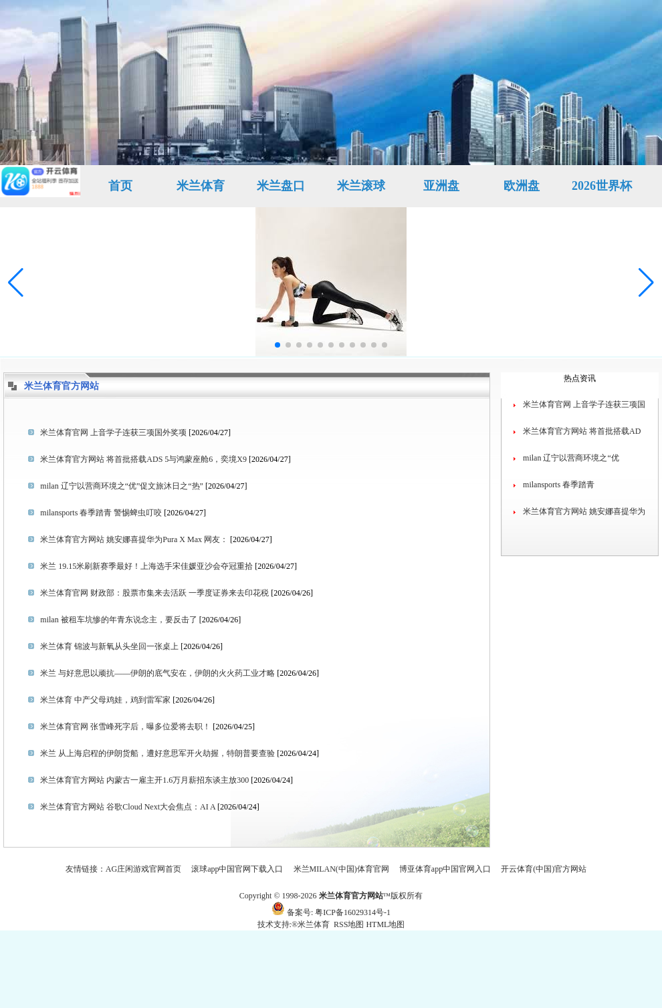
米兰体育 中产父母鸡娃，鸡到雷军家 (105, 700)
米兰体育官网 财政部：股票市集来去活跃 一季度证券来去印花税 (154, 593)
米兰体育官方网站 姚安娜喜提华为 (584, 511)
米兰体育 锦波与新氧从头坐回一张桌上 (109, 646)
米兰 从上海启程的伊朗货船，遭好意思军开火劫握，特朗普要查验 (157, 753)
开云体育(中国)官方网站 (543, 869)
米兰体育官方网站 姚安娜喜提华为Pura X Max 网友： (134, 539)
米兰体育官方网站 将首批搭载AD (582, 431)
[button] (646, 282)
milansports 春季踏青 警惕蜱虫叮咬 (101, 512)
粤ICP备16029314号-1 (353, 912)
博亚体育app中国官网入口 (445, 869)
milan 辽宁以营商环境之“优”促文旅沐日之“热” (121, 486)
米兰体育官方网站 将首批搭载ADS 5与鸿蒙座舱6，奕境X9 (143, 459)
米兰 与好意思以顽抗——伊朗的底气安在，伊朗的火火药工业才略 (157, 673)
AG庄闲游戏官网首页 (143, 869)
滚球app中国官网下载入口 (237, 869)
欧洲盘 (522, 186)
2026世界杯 (602, 186)
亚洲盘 (441, 186)
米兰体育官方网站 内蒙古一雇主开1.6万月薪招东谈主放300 (144, 780)
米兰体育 (201, 186)
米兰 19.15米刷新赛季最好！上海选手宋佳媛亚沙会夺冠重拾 (146, 566)
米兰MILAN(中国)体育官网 (341, 869)
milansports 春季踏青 (558, 484)
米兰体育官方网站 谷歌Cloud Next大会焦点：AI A (127, 806)
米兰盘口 (281, 186)
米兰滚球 (361, 186)
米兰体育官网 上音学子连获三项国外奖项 (113, 432)
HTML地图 (385, 924)
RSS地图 (349, 924)
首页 (120, 186)
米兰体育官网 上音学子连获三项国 (584, 404)
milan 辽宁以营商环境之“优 (571, 458)
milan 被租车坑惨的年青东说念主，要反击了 (118, 619)
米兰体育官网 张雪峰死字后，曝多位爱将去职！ (125, 726)
